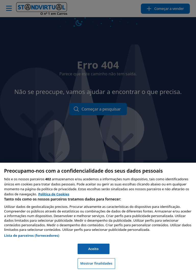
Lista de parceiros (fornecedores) (31, 235)
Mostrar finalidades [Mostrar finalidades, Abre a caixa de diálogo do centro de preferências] (96, 263)
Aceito (93, 248)
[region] (98, 218)
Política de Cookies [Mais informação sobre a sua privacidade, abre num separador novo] (53, 194)
